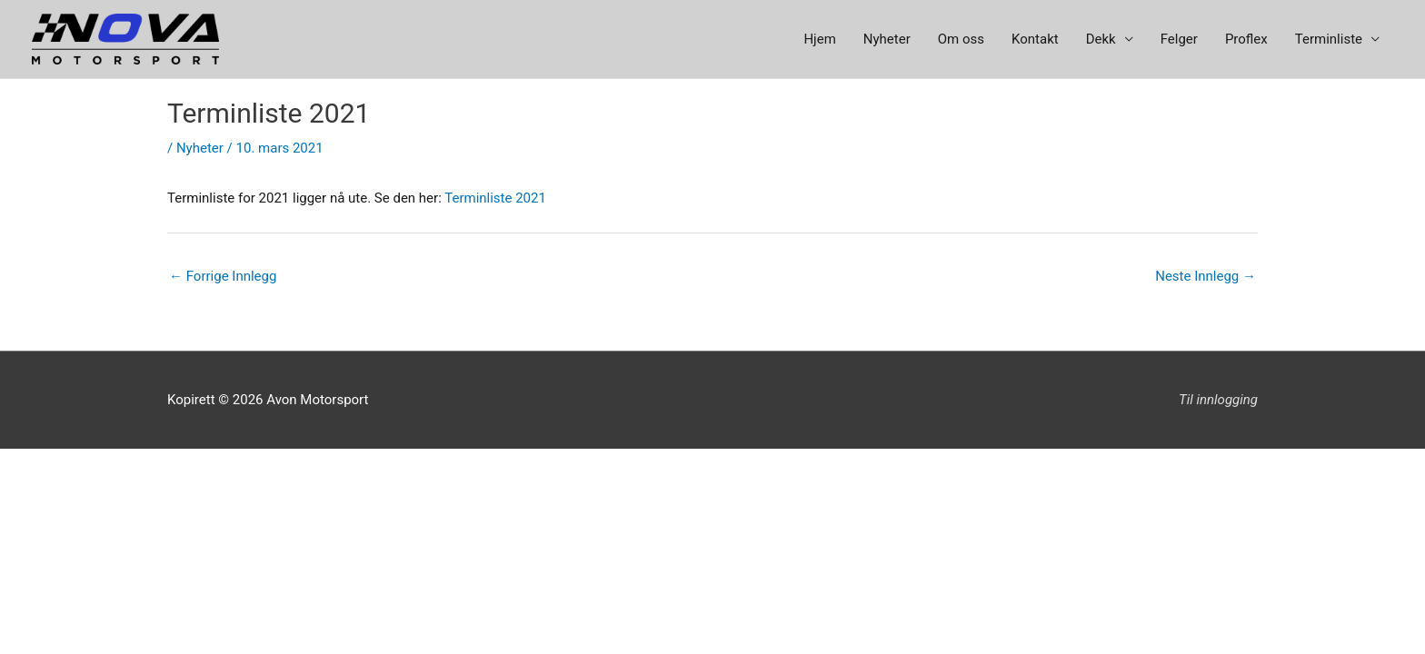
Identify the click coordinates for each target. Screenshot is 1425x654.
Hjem (819, 39)
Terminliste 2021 (495, 198)
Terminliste (1328, 39)
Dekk (1101, 39)
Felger (1179, 39)
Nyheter (887, 39)
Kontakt (1035, 39)
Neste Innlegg (1205, 276)
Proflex (1246, 39)
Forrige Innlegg (222, 276)
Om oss (961, 39)
